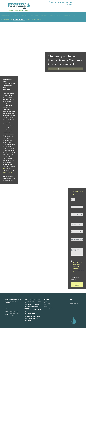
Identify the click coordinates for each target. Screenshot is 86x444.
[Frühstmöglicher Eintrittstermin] (77, 239)
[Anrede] (73, 199)
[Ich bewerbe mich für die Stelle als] (77, 231)
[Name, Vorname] (77, 207)
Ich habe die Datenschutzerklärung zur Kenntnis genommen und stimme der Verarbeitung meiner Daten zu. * (78, 266)
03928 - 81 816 (54, 2)
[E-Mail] (80, 224)
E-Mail (5, 168)
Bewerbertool (7, 172)
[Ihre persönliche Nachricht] (77, 252)
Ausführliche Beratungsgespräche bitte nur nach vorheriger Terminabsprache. (49, 304)
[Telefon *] (74, 224)
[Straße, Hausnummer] (77, 214)
